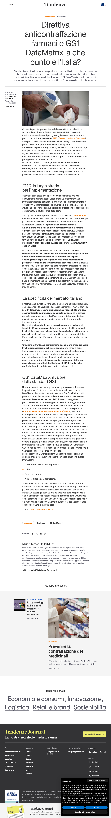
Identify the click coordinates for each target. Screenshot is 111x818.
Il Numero (29, 763)
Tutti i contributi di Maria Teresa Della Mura (40, 570)
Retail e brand (51, 707)
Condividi (9, 107)
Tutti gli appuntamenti (76, 752)
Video (28, 770)
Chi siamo (92, 748)
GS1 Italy (93, 762)
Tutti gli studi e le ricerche (53, 753)
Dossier (29, 759)
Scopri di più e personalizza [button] (85, 812)
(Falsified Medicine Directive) (71, 138)
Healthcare (41, 523)
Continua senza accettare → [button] (97, 780)
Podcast (29, 774)
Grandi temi (9, 770)
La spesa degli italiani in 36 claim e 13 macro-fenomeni (35, 608)
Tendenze (94, 775)
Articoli (28, 752)
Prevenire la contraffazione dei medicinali (65, 651)
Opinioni (29, 755)
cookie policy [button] (78, 792)
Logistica (17, 707)
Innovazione (28, 523)
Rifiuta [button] (73, 807)
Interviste (29, 766)
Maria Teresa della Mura (42, 509)
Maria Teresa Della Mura (10, 97)
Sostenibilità (90, 707)
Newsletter (92, 752)
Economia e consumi (36, 699)
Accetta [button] (96, 807)
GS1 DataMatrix (55, 523)
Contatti (103, 752)
